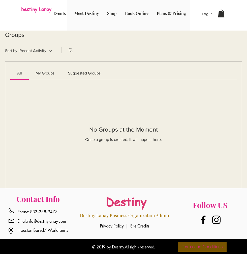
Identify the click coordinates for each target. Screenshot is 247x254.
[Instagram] (216, 219)
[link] (19, 73)
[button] (221, 13)
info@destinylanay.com (46, 221)
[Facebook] (203, 219)
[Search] (71, 50)
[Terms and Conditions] (202, 247)
